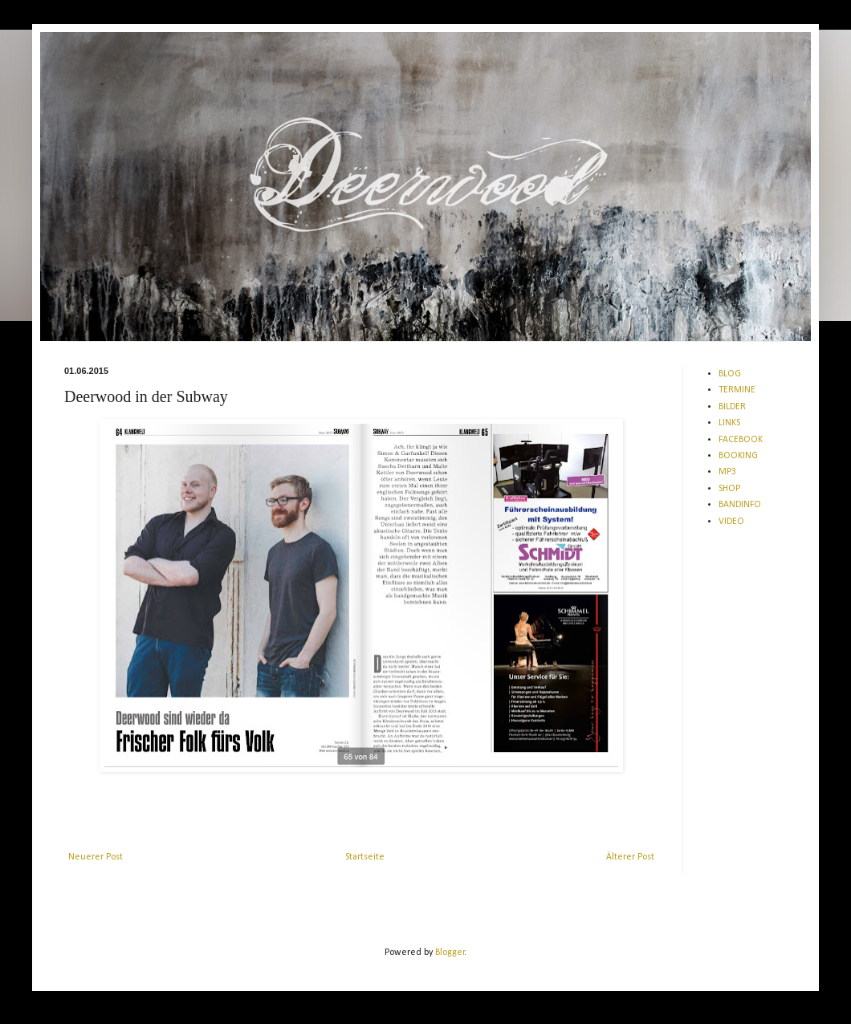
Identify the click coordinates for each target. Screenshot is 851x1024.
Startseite (365, 857)
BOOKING (738, 456)
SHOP (729, 489)
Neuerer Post (95, 857)
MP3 (727, 472)
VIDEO (731, 521)
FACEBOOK (741, 440)
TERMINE (737, 390)
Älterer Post (630, 857)
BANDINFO (740, 505)
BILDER (732, 407)
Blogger (450, 952)
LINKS (729, 423)
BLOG (730, 374)
